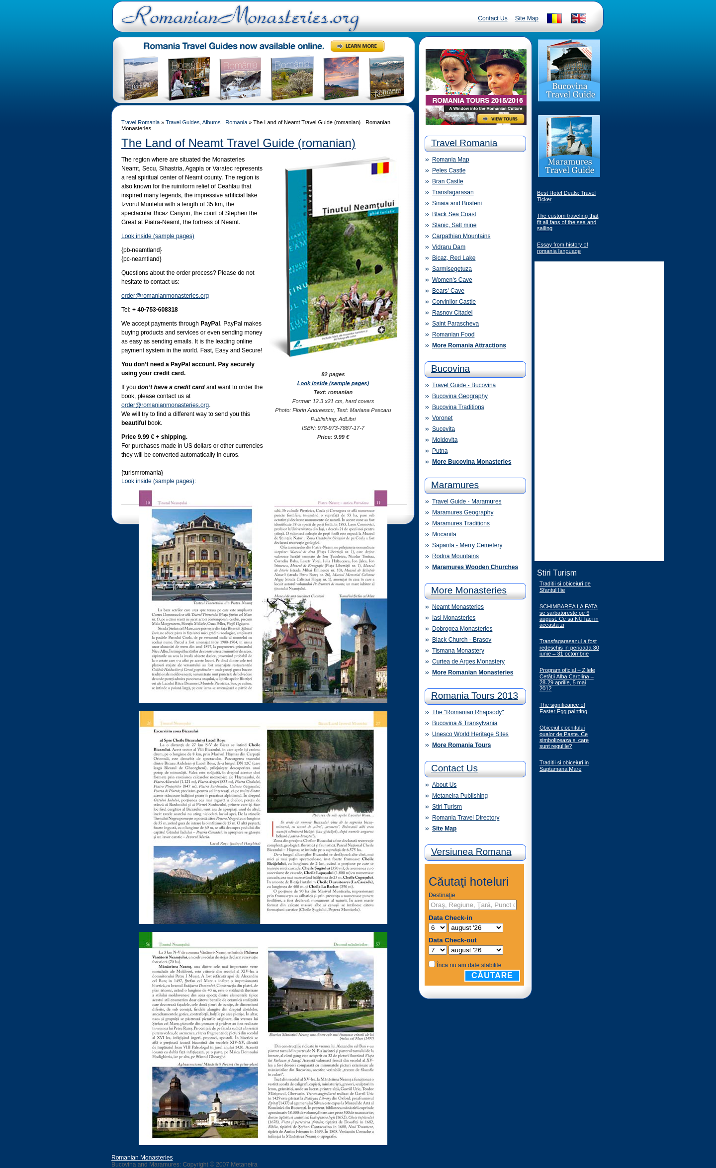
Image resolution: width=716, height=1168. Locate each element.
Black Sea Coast (454, 214)
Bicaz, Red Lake (453, 257)
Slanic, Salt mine (454, 225)
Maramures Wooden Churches (475, 567)
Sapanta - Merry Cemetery (467, 545)
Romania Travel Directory (465, 817)
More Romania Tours (461, 745)
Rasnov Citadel (452, 312)
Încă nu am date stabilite (469, 965)
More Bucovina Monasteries (471, 461)
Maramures (455, 485)
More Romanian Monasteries (472, 672)
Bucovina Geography (460, 396)
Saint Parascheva (455, 323)
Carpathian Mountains (461, 236)
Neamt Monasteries (458, 606)
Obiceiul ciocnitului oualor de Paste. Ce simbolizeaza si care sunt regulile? (564, 737)
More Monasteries (469, 590)
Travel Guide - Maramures (467, 501)
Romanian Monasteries (142, 1157)
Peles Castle (448, 170)
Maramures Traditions (461, 523)
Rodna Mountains (455, 556)
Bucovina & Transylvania (464, 723)
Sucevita (443, 428)
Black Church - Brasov (461, 639)
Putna (440, 450)
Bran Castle (447, 181)
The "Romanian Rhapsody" (468, 712)
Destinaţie (442, 895)
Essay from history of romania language (562, 248)
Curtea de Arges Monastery (468, 661)
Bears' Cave (448, 290)
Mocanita (444, 534)
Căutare (492, 975)
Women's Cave (452, 279)
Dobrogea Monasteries (462, 628)
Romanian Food (453, 334)
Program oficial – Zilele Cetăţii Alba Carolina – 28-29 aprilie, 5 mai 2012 (567, 679)
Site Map (526, 18)
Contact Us (492, 18)
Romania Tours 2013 (474, 695)
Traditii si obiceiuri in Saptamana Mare (564, 765)
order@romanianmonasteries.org (165, 295)
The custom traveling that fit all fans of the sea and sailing (568, 222)
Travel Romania (140, 122)
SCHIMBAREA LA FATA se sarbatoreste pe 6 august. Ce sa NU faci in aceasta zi (569, 615)
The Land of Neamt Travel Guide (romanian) (238, 143)
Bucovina (450, 368)
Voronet (442, 418)
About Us (444, 784)
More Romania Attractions (469, 345)
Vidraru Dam (448, 247)
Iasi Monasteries (453, 617)
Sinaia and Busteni (457, 203)
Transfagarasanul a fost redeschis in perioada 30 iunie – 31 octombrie (569, 647)
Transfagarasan (453, 192)
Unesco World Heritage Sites (470, 734)
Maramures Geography (462, 512)
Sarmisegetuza (452, 268)
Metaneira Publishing (460, 795)
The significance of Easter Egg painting (563, 708)
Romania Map (450, 159)
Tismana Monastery (458, 650)
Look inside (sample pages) (157, 236)
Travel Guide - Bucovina (464, 385)
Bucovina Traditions (458, 407)
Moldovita (444, 439)
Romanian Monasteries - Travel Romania (238, 22)
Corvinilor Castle (454, 301)
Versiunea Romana (471, 851)
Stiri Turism (447, 806)
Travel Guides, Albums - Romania (206, 122)
